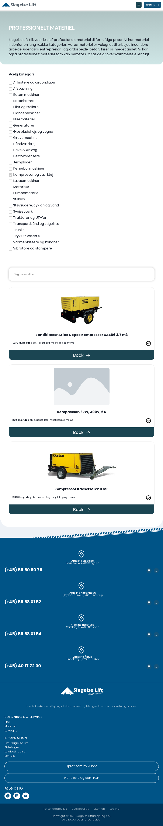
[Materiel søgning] (82, 274)
